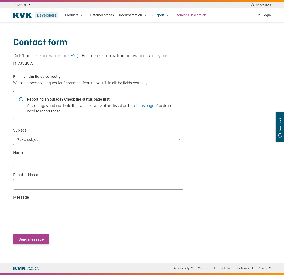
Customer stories (101, 15)
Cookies (203, 268)
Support (160, 15)
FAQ (74, 55)
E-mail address (25, 175)
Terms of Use (222, 268)
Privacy (263, 268)
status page (144, 105)
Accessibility (181, 268)
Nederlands (263, 5)
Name (18, 152)
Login (264, 15)
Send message (31, 239)
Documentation (133, 15)
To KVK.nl (22, 5)
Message (21, 197)
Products (74, 15)
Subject (19, 130)
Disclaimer (242, 268)
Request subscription (190, 15)
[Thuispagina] (26, 268)
